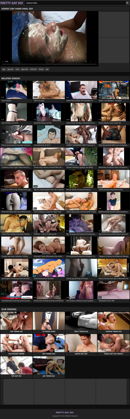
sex (47, 69)
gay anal (24, 69)
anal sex (33, 69)
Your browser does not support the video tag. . (49, 38)
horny (41, 69)
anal (17, 69)
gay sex (10, 69)
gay (3, 69)
